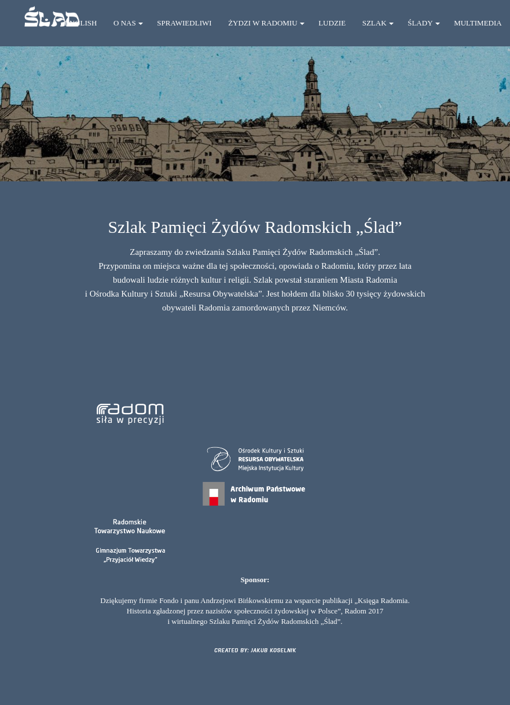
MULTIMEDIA (478, 23)
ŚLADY (420, 23)
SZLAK (374, 23)
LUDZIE (332, 23)
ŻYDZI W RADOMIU (262, 23)
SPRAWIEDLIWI (184, 23)
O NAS (124, 23)
